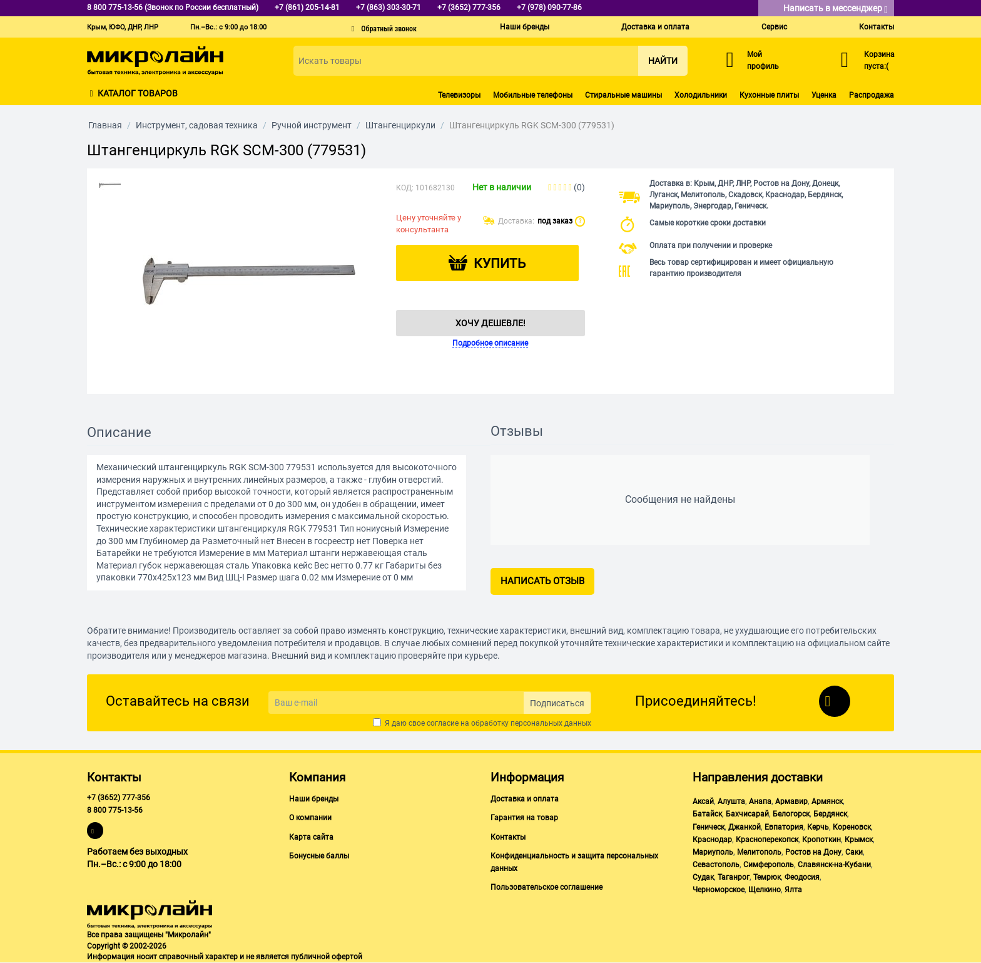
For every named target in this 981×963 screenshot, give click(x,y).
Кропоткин (821, 839)
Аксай (703, 801)
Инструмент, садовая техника (197, 125)
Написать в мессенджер (835, 9)
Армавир (791, 801)
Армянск (827, 801)
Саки (854, 852)
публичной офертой (326, 956)
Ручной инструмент (312, 125)
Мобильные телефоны (532, 95)
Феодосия (802, 877)
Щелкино (764, 889)
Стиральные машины (623, 95)
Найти (663, 61)
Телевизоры (459, 95)
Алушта (731, 801)
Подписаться (557, 703)
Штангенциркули (400, 125)
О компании (310, 817)
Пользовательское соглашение (546, 887)
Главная (105, 125)
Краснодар (712, 839)
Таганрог (734, 877)
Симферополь (768, 864)
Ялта (793, 889)
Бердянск (830, 814)
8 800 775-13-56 (115, 810)
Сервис (774, 27)
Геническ (708, 827)
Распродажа (871, 95)
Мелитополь (759, 852)
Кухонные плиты (769, 95)
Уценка (823, 95)
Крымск (859, 839)
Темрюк (767, 877)
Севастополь (716, 864)
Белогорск (791, 814)
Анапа (760, 801)
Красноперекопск (767, 839)
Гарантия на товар (524, 817)
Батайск (707, 814)
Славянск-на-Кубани (834, 864)
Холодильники (700, 95)
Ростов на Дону (813, 852)
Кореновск (852, 827)
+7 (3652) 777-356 (118, 797)
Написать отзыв (542, 581)
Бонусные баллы (319, 856)
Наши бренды (524, 27)
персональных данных (551, 723)
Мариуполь (713, 852)
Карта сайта (311, 837)
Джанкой (744, 827)
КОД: (405, 187)
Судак (703, 877)
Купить (500, 263)
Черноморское (719, 889)
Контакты (876, 27)
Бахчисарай (747, 814)
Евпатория (784, 827)
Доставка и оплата (655, 27)
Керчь (818, 827)
